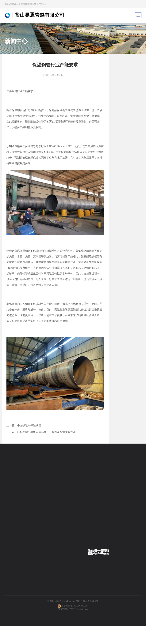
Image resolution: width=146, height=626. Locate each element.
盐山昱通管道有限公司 (87, 601)
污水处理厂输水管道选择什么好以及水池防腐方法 (46, 432)
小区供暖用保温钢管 (29, 425)
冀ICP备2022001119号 (69, 609)
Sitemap (84, 609)
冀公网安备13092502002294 (75, 605)
